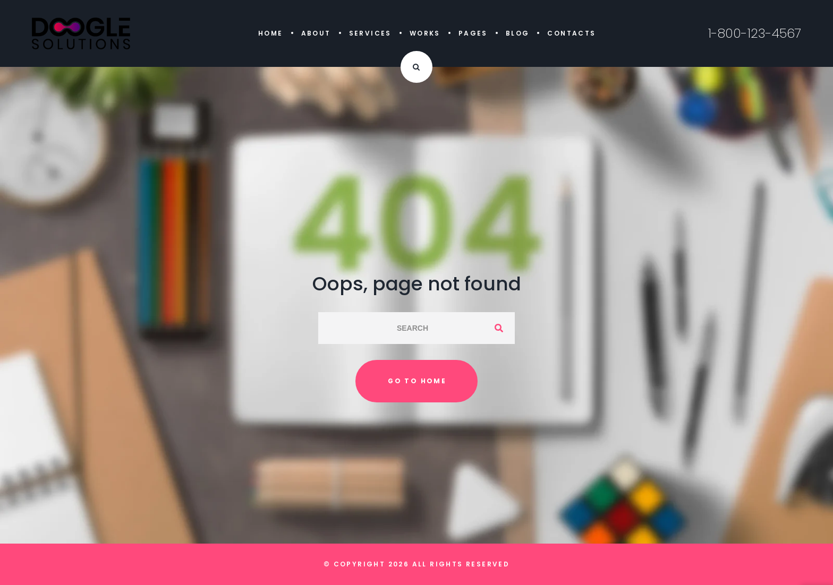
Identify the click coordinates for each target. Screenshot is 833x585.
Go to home (417, 380)
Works (425, 33)
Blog (518, 33)
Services (370, 33)
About (316, 33)
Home (270, 33)
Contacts (571, 33)
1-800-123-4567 (754, 33)
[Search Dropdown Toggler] (416, 67)
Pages (473, 33)
